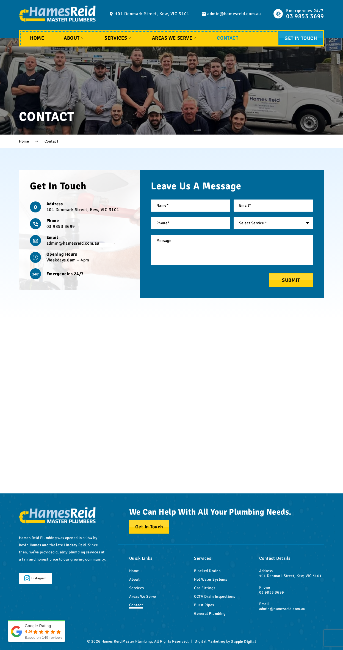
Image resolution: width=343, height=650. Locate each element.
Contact (227, 38)
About (74, 38)
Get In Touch (300, 38)
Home (37, 38)
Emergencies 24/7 (65, 274)
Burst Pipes (204, 605)
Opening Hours (61, 254)
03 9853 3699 (60, 226)
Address (54, 204)
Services (118, 38)
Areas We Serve (174, 38)
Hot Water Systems (210, 579)
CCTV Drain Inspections (214, 596)
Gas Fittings (204, 588)
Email (52, 237)
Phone (52, 220)
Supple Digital (243, 641)
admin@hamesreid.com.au (234, 14)
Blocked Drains (207, 571)
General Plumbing (210, 613)
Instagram (35, 578)
